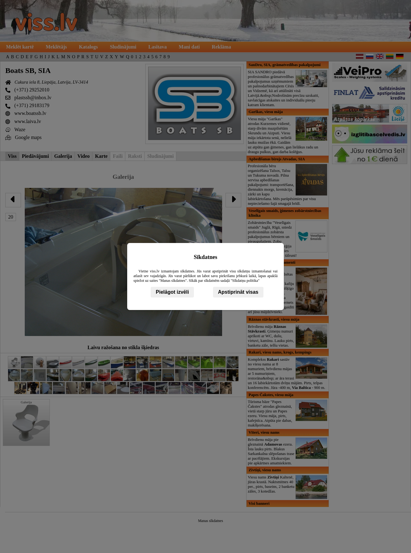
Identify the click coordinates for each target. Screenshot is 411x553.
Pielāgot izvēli (172, 292)
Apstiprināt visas (238, 292)
